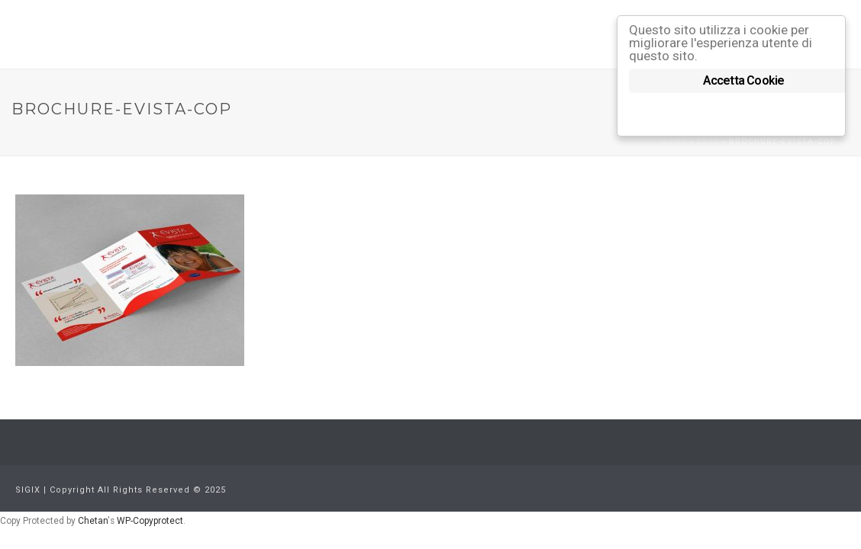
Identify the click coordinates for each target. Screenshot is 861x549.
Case (708, 141)
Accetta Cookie (744, 80)
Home (674, 141)
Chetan (93, 520)
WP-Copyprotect (150, 520)
